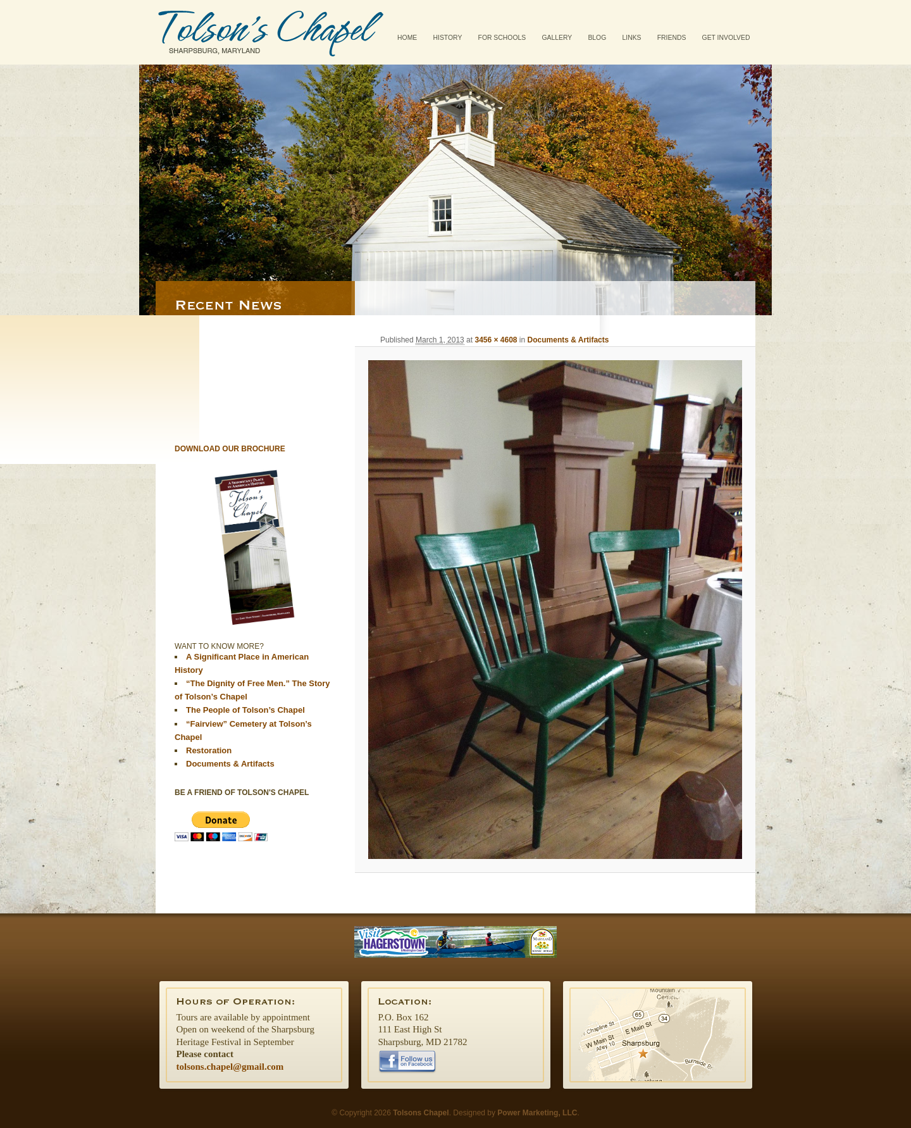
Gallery (557, 37)
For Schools (502, 37)
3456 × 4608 (495, 339)
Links (631, 37)
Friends (671, 37)
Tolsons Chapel (270, 32)
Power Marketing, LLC (537, 1112)
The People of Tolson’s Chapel (245, 710)
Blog (597, 37)
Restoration (209, 750)
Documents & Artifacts (568, 339)
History (447, 37)
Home (407, 37)
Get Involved (726, 37)
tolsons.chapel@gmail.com (230, 1067)
